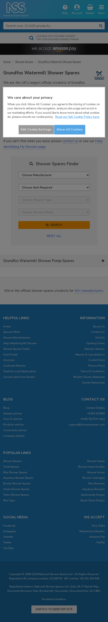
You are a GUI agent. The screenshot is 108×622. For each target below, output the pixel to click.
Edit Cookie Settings (36, 130)
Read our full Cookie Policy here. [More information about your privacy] (77, 117)
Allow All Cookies (69, 130)
